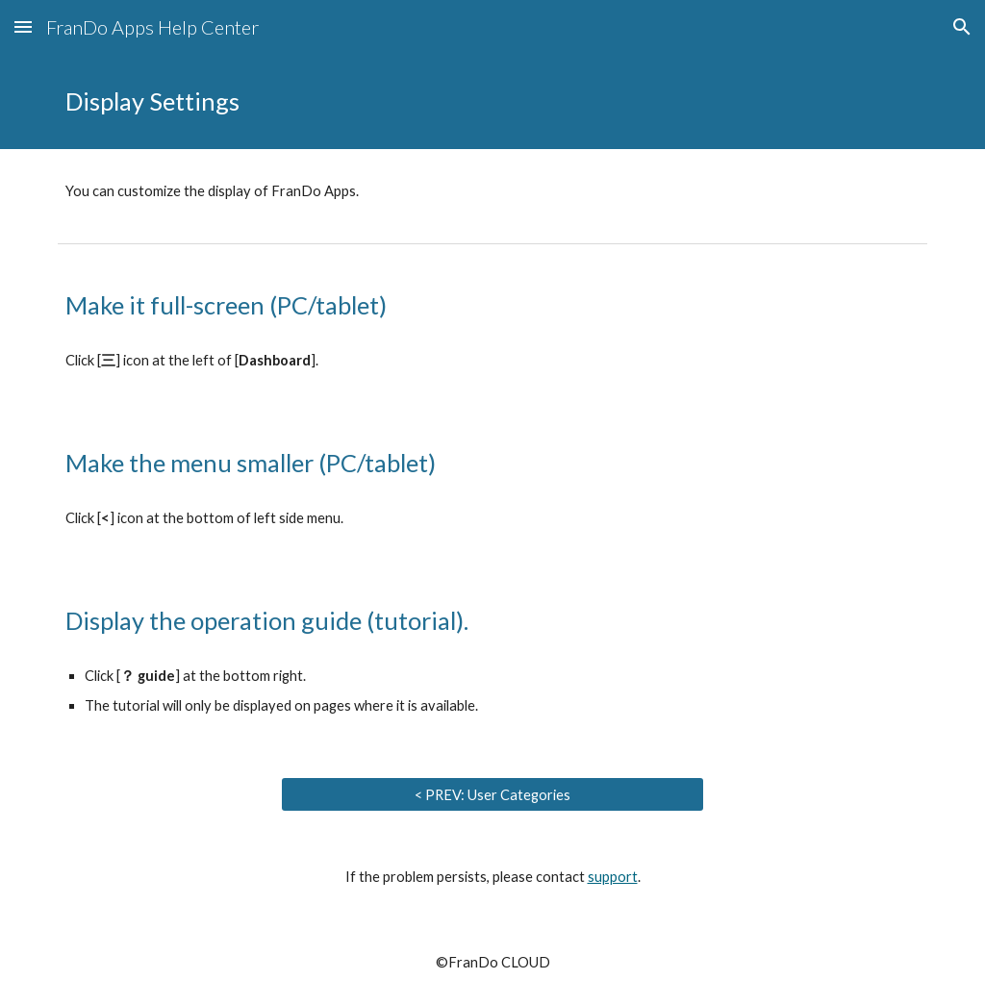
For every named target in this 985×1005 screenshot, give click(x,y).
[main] (493, 101)
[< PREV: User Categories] (493, 794)
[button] (23, 26)
